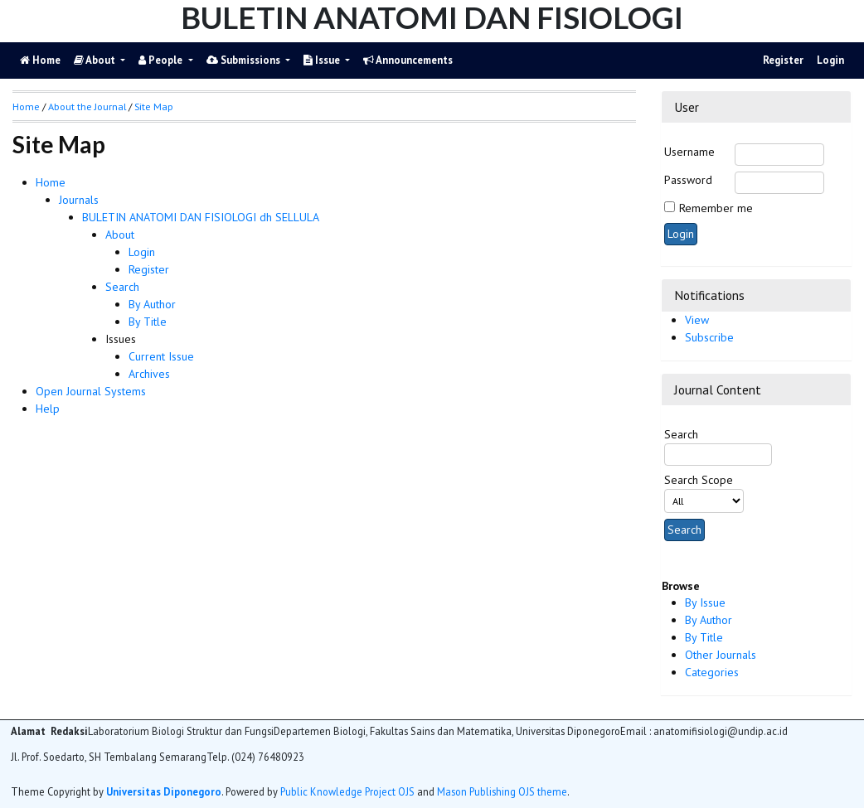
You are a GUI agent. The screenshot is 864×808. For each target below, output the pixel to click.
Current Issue (161, 356)
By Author (708, 619)
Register (783, 60)
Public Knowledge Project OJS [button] (347, 791)
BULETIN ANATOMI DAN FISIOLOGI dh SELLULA (200, 217)
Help (48, 408)
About (96, 60)
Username (689, 151)
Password (688, 179)
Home (51, 182)
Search (122, 286)
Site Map (153, 106)
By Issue (705, 602)
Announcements (408, 60)
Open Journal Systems (91, 391)
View (697, 319)
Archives (149, 373)
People (161, 60)
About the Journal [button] (87, 106)
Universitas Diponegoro (163, 791)
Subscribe (709, 337)
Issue (322, 60)
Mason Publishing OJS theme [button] (502, 791)
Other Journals (720, 654)
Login (830, 60)
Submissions (244, 60)
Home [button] (26, 106)
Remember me (716, 208)
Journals (79, 199)
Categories (712, 672)
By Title (704, 637)
